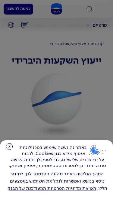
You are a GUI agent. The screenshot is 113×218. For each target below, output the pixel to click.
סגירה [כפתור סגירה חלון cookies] (9, 146)
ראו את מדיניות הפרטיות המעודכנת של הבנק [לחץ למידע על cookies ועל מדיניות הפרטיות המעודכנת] (52, 188)
